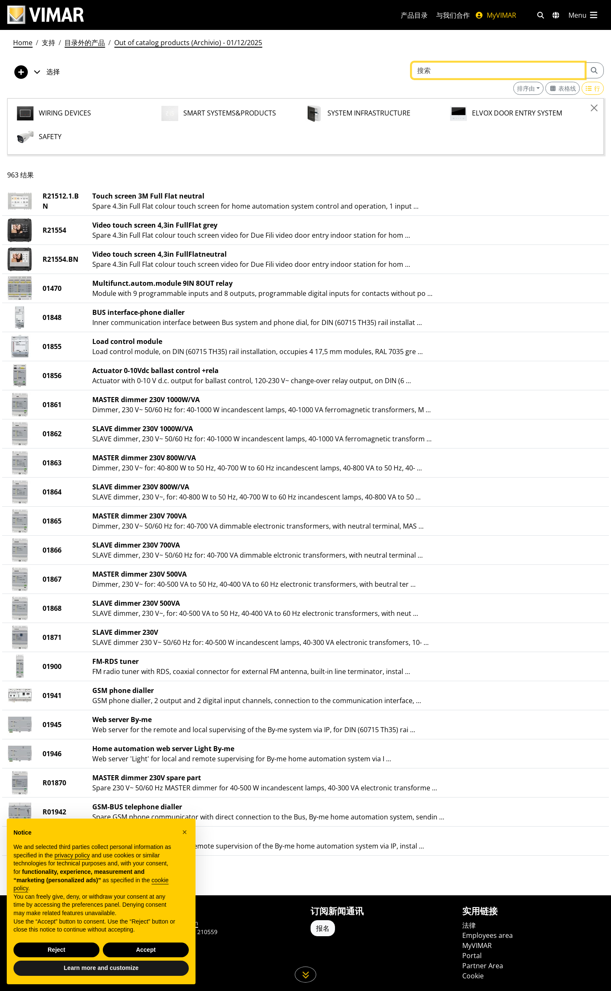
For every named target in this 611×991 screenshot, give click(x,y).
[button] (184, 832)
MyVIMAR (495, 15)
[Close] (594, 108)
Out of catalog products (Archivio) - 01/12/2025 (188, 42)
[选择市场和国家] (556, 15)
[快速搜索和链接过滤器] (540, 15)
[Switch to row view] (593, 88)
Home (22, 42)
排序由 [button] (526, 88)
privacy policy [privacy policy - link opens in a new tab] (72, 855)
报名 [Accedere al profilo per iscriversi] (323, 928)
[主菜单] (583, 15)
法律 (469, 925)
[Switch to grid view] (562, 88)
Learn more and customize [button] (101, 967)
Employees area (487, 935)
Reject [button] (56, 949)
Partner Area (482, 965)
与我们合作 (453, 15)
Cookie (473, 975)
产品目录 (414, 15)
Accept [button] (146, 949)
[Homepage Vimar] (45, 15)
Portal (472, 955)
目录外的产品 (84, 42)
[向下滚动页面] (305, 975)
